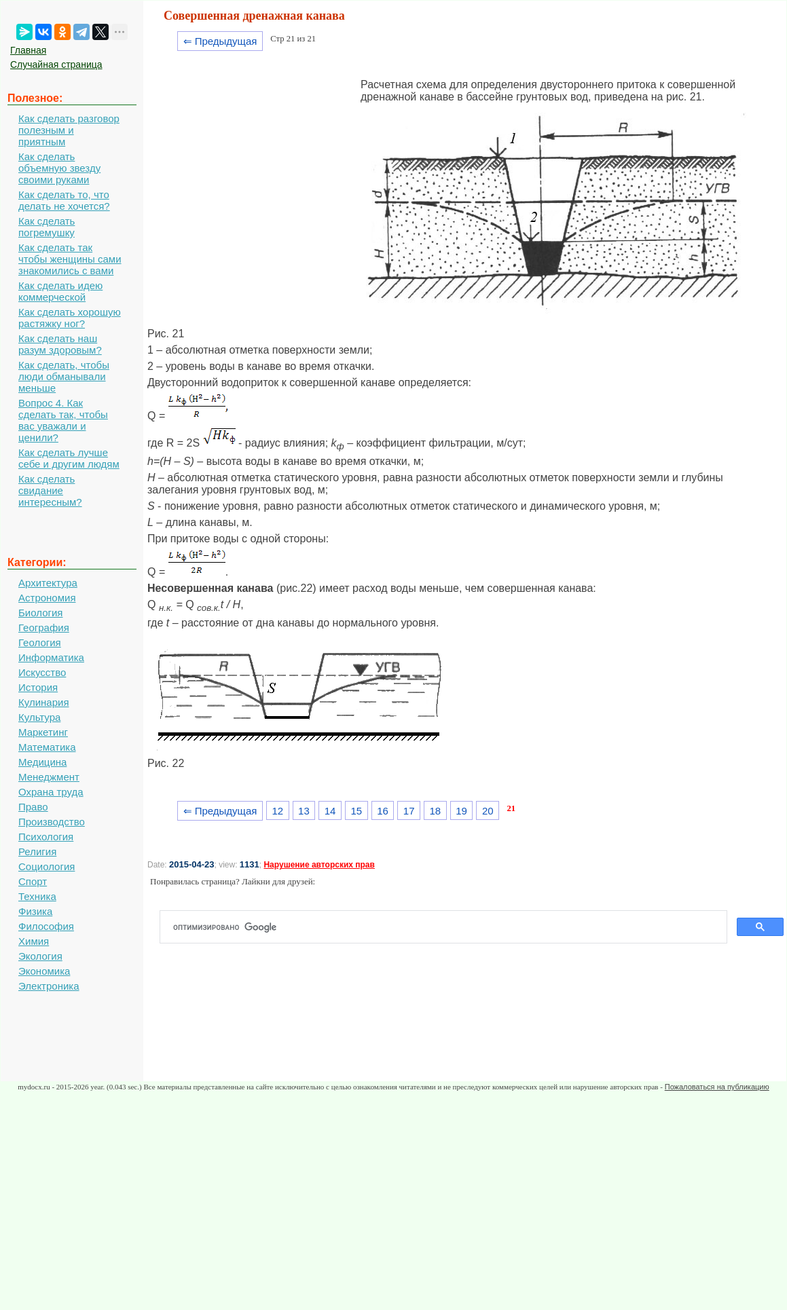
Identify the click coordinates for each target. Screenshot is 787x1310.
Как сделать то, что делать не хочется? (64, 200)
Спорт (32, 881)
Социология (46, 866)
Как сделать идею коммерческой (60, 291)
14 (330, 811)
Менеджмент (48, 777)
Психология (45, 836)
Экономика (44, 971)
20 (488, 811)
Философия (46, 926)
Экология (40, 956)
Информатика (51, 657)
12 (277, 811)
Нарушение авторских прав (318, 864)
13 (304, 811)
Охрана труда (51, 792)
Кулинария (43, 702)
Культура (39, 717)
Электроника (48, 986)
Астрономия (47, 597)
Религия (37, 851)
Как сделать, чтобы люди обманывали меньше (63, 376)
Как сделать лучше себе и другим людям (69, 458)
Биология (40, 612)
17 (409, 811)
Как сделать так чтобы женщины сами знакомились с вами (70, 259)
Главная (28, 50)
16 (382, 811)
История (38, 687)
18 (435, 811)
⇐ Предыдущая (220, 41)
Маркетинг (43, 732)
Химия (33, 941)
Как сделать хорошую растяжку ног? (69, 317)
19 (461, 811)
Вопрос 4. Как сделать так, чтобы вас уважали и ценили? (63, 420)
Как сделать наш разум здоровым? (60, 344)
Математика (47, 747)
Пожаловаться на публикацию (717, 1087)
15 (356, 811)
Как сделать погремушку (46, 226)
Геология (39, 642)
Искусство (42, 672)
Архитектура (47, 582)
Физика (35, 911)
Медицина (42, 762)
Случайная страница (56, 64)
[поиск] (449, 927)
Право (33, 806)
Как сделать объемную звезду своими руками (59, 168)
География (43, 627)
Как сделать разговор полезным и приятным (69, 130)
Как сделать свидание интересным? (50, 490)
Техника (37, 896)
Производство (51, 821)
